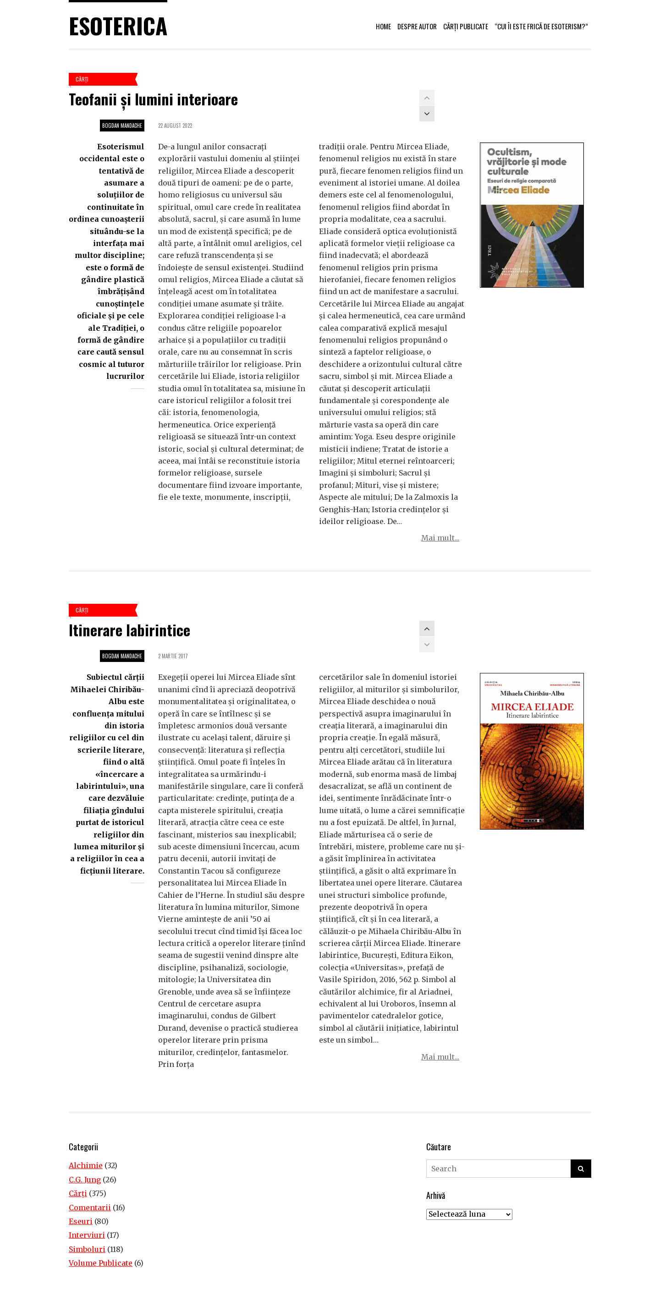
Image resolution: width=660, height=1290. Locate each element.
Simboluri (87, 1249)
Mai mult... (440, 537)
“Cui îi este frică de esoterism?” (541, 26)
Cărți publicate (465, 26)
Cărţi (82, 79)
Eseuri (81, 1221)
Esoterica (118, 25)
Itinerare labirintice (129, 629)
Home (383, 26)
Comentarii (90, 1207)
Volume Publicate (100, 1263)
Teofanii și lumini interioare (153, 98)
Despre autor (417, 26)
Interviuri (87, 1235)
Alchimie (86, 1165)
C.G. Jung (85, 1179)
